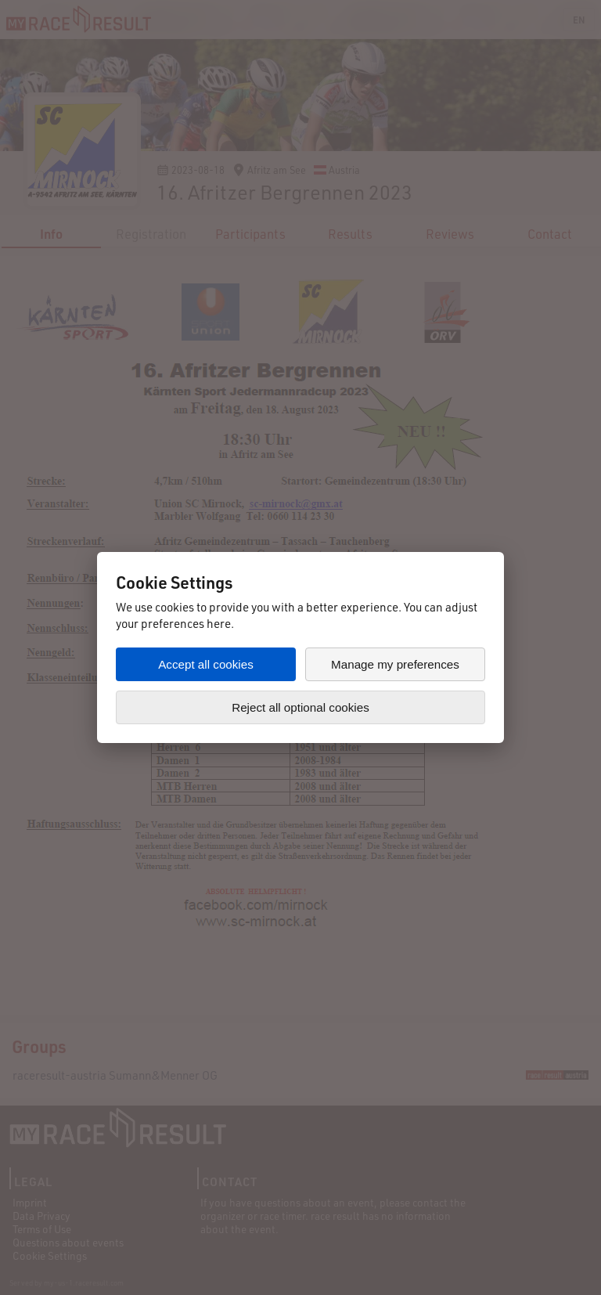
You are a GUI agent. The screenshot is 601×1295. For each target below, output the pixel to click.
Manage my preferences (395, 664)
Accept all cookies (206, 664)
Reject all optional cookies (300, 707)
